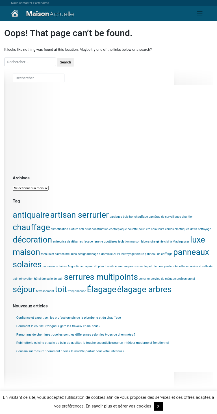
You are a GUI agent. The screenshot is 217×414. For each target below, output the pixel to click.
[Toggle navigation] (200, 13)
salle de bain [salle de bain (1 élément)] (55, 279)
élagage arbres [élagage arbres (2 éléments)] (144, 289)
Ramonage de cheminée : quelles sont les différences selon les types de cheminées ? (75, 334)
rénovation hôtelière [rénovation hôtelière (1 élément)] (32, 279)
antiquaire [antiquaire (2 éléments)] (31, 215)
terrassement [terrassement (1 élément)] (45, 291)
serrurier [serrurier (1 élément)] (144, 279)
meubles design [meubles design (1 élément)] (75, 254)
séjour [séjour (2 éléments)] (24, 289)
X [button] (158, 406)
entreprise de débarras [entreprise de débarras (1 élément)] (68, 241)
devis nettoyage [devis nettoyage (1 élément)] (200, 229)
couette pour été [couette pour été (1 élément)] (139, 229)
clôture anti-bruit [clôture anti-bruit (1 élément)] (80, 229)
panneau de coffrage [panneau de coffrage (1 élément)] (159, 254)
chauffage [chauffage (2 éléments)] (31, 227)
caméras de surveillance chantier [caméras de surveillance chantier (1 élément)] (171, 217)
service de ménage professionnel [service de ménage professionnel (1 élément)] (173, 279)
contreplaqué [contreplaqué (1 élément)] (118, 229)
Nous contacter (21, 3)
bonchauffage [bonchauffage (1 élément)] (138, 217)
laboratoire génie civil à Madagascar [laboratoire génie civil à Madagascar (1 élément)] (165, 241)
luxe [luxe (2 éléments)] (197, 240)
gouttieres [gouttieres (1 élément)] (110, 241)
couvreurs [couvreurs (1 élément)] (157, 229)
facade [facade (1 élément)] (88, 241)
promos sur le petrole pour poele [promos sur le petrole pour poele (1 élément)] (150, 266)
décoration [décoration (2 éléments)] (32, 240)
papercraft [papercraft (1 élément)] (90, 266)
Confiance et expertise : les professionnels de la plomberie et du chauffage (68, 318)
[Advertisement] (113, 128)
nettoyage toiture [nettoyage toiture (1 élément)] (132, 254)
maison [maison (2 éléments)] (26, 252)
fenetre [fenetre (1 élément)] (98, 241)
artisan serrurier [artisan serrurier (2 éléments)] (79, 215)
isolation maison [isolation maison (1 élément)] (129, 241)
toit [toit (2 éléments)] (61, 289)
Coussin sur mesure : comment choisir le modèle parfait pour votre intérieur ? (70, 351)
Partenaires (41, 3)
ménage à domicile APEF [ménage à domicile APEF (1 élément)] (104, 254)
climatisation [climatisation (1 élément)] (59, 229)
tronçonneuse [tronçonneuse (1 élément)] (77, 291)
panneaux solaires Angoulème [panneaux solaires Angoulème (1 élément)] (62, 266)
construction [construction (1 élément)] (100, 229)
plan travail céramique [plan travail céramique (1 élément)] (112, 266)
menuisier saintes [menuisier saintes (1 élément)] (53, 254)
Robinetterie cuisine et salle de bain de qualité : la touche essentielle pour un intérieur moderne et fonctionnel (92, 343)
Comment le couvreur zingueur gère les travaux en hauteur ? (58, 326)
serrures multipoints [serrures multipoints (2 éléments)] (101, 277)
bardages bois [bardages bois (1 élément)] (119, 217)
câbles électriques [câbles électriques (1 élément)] (177, 229)
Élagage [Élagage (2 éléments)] (101, 289)
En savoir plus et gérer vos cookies (118, 406)
